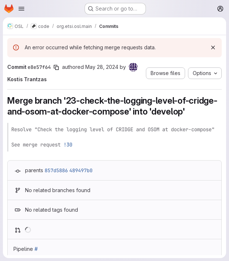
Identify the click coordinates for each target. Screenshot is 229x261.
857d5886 (56, 170)
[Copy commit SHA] (56, 67)
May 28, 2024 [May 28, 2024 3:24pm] (101, 67)
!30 (68, 144)
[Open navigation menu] (21, 8)
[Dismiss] (213, 47)
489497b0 (81, 170)
